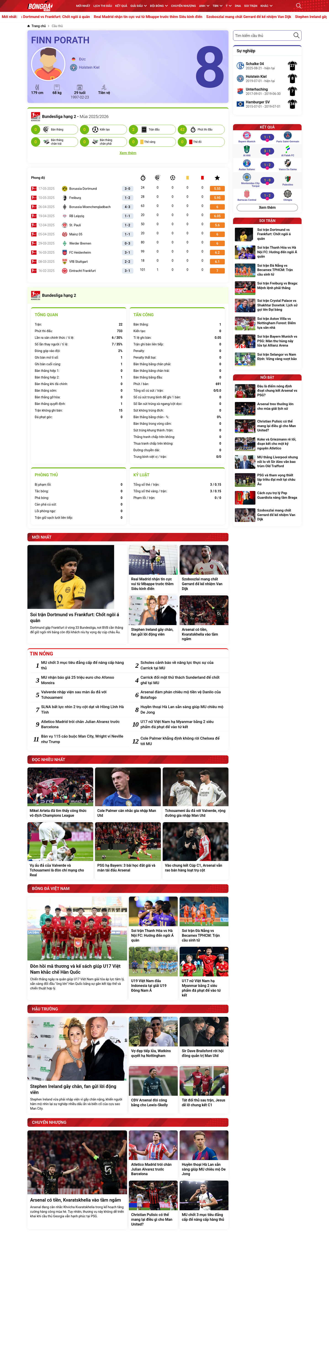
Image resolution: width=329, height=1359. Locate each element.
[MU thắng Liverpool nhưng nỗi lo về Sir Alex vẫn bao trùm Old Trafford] (267, 462)
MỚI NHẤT (83, 6)
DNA (238, 6)
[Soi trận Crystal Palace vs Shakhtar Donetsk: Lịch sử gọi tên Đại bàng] (267, 306)
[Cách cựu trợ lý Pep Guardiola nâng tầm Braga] (267, 498)
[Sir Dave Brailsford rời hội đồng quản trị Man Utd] (204, 1040)
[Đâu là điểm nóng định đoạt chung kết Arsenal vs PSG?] (267, 391)
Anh (204, 6)
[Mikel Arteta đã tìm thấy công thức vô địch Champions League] (60, 793)
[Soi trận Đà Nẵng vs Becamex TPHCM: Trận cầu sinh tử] (204, 921)
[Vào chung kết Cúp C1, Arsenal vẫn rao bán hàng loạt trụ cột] (195, 851)
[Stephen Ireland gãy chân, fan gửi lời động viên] (153, 619)
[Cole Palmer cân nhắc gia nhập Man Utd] (128, 793)
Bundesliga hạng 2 (53, 295)
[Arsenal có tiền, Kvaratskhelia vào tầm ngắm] (204, 619)
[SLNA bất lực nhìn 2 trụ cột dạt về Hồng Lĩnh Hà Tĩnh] (83, 709)
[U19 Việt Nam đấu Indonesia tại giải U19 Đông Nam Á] (153, 973)
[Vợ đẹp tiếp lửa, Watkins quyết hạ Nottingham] (153, 1040)
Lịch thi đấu (102, 6)
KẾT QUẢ (121, 6)
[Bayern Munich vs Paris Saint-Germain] (267, 137)
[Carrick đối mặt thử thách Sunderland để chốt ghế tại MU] (182, 680)
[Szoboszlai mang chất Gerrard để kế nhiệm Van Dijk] (204, 569)
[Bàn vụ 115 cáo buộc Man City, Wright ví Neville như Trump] (83, 739)
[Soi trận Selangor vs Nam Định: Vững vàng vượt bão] (267, 359)
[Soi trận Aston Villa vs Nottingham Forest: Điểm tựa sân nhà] (267, 324)
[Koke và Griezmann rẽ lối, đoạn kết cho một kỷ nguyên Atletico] (267, 444)
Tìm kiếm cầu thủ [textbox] (249, 36)
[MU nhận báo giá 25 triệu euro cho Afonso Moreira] (83, 680)
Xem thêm (267, 207)
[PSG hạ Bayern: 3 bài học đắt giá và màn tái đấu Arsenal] (128, 851)
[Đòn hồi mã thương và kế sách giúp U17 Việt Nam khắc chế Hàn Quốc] (77, 948)
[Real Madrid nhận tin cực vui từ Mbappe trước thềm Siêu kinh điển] (153, 569)
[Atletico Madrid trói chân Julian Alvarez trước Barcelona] (83, 724)
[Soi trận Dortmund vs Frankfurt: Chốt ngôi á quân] (77, 594)
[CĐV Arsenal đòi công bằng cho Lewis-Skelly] (153, 1090)
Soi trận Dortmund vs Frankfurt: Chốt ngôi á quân (61, 17)
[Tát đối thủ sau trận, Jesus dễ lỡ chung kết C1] (204, 1090)
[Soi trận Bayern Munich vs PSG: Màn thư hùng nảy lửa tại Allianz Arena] (267, 341)
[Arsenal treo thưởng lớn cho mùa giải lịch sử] (267, 409)
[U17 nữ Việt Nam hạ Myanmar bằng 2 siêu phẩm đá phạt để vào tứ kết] (182, 724)
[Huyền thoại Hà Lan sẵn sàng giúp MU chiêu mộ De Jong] (182, 709)
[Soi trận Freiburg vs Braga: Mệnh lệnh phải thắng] (267, 288)
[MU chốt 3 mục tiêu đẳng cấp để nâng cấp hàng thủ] (83, 665)
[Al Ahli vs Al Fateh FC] (267, 151)
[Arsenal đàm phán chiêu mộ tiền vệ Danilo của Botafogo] (182, 694)
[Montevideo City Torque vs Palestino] (267, 180)
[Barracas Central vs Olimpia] (267, 195)
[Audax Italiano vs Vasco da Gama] (267, 165)
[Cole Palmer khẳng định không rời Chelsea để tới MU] (182, 741)
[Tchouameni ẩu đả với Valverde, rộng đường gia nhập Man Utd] (195, 793)
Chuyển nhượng (183, 6)
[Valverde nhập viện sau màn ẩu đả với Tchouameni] (83, 694)
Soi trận (250, 6)
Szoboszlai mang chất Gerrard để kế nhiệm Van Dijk (260, 17)
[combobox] (267, 35)
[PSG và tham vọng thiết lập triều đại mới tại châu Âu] (267, 480)
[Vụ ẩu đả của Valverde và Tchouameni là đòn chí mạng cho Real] (60, 851)
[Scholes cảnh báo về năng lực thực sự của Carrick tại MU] (182, 665)
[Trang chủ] (36, 26)
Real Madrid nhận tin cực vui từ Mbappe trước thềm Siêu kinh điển (160, 17)
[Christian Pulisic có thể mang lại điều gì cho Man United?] (153, 1205)
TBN (218, 6)
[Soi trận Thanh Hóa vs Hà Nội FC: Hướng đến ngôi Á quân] (153, 921)
